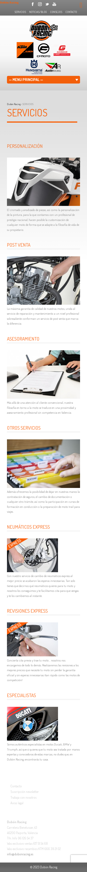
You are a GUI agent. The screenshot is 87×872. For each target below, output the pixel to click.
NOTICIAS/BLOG (38, 12)
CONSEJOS (56, 12)
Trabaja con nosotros (23, 797)
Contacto (16, 786)
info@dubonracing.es (20, 854)
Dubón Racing (14, 104)
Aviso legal (16, 803)
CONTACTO (71, 12)
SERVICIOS (20, 12)
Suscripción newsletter (24, 792)
